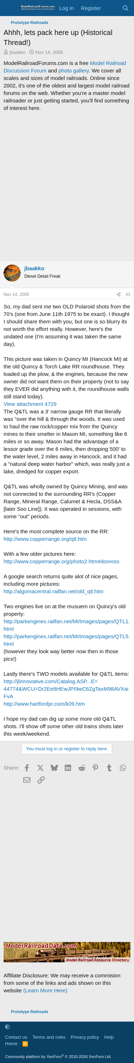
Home (11, 1043)
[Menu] (9, 8)
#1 (128, 294)
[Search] (126, 8)
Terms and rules (49, 1037)
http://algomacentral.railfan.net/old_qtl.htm (53, 591)
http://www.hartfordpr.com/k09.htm (44, 704)
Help (109, 1037)
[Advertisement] (67, 186)
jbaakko (18, 52)
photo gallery (73, 70)
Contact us (16, 1037)
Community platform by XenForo (58, 1056)
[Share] (118, 295)
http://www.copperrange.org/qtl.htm (45, 539)
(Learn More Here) (45, 990)
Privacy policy (85, 1037)
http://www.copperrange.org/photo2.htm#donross (61, 561)
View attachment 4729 (30, 404)
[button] (7, 1026)
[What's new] (111, 8)
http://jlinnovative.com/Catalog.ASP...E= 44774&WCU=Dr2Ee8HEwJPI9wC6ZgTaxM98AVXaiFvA (66, 688)
